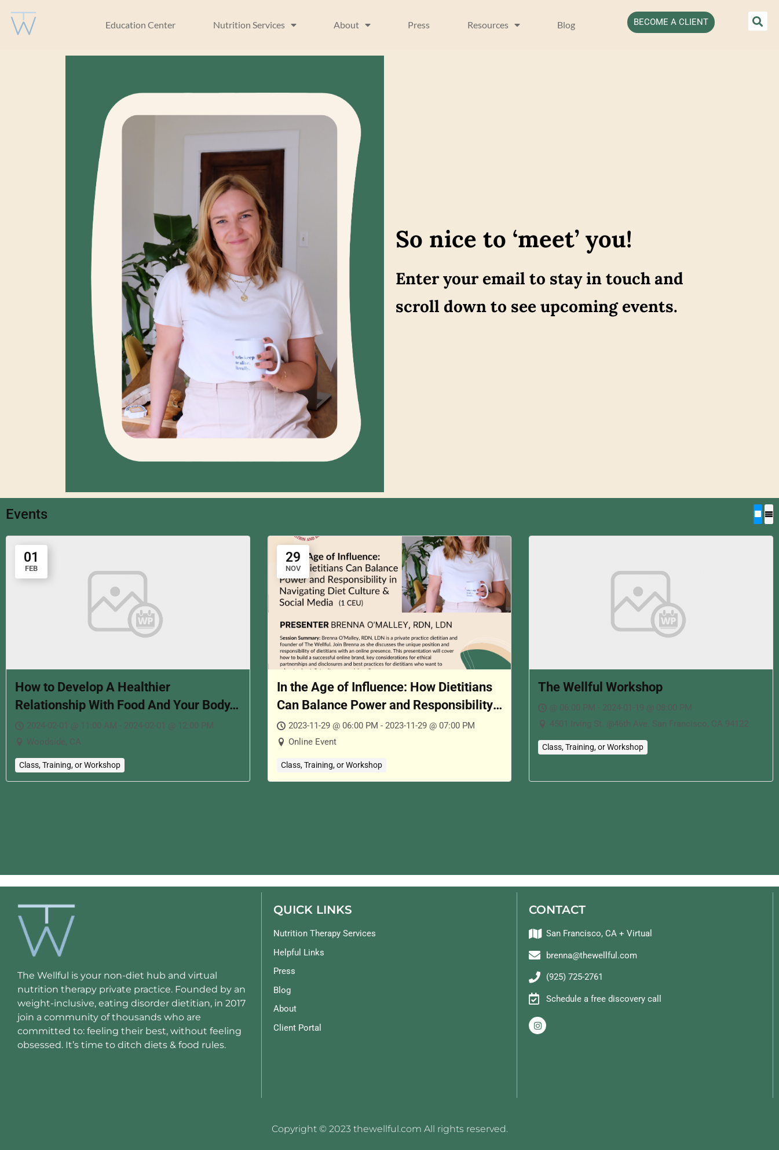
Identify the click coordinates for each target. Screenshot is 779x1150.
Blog (566, 24)
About (352, 24)
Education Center (140, 24)
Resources (493, 24)
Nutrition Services (255, 24)
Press (419, 24)
